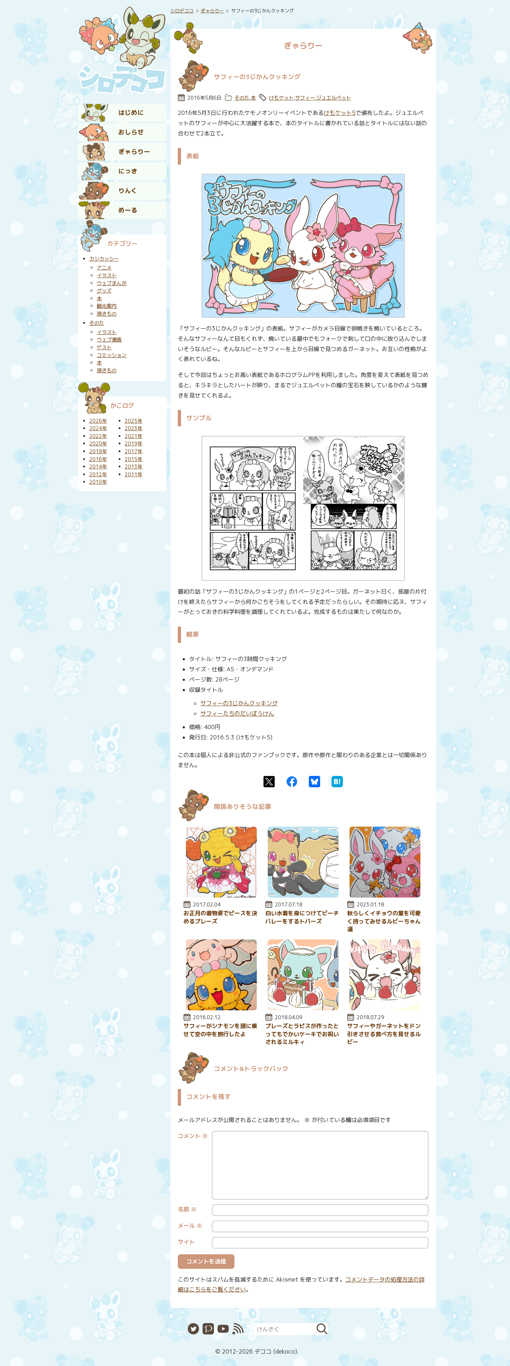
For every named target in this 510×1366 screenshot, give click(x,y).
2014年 (98, 466)
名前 (187, 1209)
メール (190, 1225)
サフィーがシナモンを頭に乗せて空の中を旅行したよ (220, 1030)
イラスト (107, 275)
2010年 (98, 481)
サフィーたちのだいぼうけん (237, 713)
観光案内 (107, 306)
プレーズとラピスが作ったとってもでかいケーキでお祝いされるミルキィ (302, 1034)
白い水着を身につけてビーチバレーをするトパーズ (302, 917)
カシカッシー (104, 258)
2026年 (98, 420)
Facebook (292, 781)
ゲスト (104, 347)
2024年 (98, 428)
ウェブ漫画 (109, 339)
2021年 (133, 436)
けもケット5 (340, 113)
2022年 (98, 436)
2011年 (133, 474)
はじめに (131, 112)
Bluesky (314, 781)
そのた (241, 97)
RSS (238, 1328)
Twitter (269, 781)
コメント (193, 1136)
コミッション (111, 355)
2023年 (133, 428)
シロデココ (181, 10)
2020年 (98, 443)
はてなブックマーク (337, 781)
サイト (186, 1242)
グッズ (104, 290)
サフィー (305, 97)
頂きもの (107, 313)
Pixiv (208, 1328)
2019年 (133, 443)
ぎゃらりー (134, 151)
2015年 (133, 459)
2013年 (133, 466)
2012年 (98, 474)
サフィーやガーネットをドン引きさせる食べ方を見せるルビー (384, 1034)
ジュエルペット (333, 97)
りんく (127, 190)
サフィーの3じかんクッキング (239, 703)
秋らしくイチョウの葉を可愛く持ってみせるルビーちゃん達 (384, 921)
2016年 (98, 459)
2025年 (133, 420)
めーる (127, 210)
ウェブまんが (111, 283)
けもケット (281, 97)
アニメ (104, 267)
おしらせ (131, 132)
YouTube (223, 1328)
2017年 (133, 451)
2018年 (98, 451)
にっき (127, 171)
